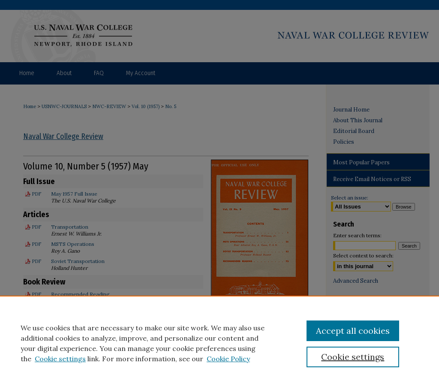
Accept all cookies (353, 330)
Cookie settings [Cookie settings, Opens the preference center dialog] (352, 356)
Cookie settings (60, 358)
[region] (219, 343)
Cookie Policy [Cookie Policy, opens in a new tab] (228, 358)
